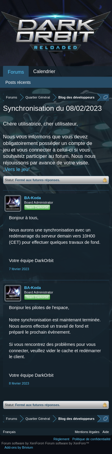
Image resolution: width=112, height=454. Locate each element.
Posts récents (18, 82)
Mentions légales (87, 432)
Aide (105, 432)
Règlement (61, 439)
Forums (16, 72)
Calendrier (44, 71)
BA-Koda (32, 198)
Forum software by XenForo (23, 443)
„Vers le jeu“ (16, 169)
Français (9, 432)
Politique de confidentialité (91, 439)
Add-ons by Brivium (18, 447)
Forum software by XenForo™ (67, 443)
